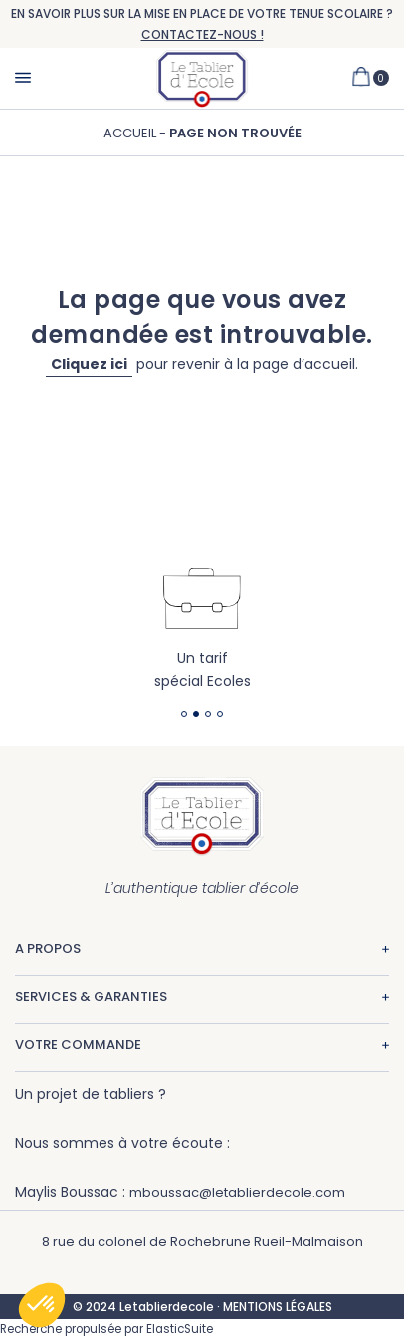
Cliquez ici (89, 364)
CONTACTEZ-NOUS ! (202, 34)
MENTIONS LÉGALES (277, 1306)
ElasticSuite (179, 1329)
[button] (42, 1305)
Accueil (131, 133)
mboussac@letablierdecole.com (237, 1192)
